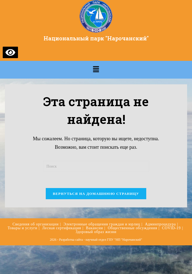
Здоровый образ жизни (96, 232)
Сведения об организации (36, 224)
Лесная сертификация (61, 228)
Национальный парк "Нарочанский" (96, 38)
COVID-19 (171, 228)
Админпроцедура (160, 224)
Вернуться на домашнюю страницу (96, 194)
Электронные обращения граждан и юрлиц (101, 224)
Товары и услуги (22, 228)
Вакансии (94, 228)
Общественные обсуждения (132, 228)
